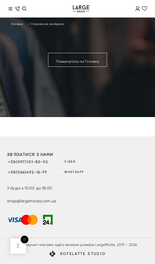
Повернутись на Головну (77, 61)
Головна (17, 24)
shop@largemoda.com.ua (31, 201)
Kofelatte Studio (83, 254)
